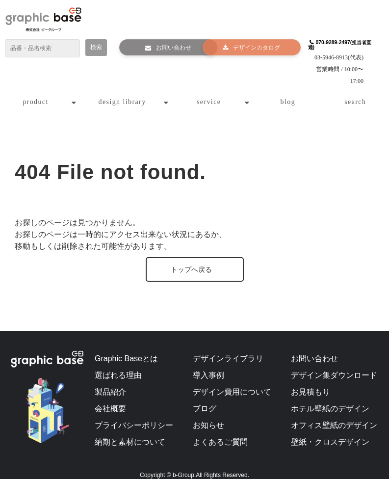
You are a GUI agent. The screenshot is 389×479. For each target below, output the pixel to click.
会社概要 (110, 398)
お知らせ (208, 414)
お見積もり (310, 381)
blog (288, 91)
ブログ (204, 398)
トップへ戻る (191, 258)
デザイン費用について (232, 381)
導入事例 (208, 364)
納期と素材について (130, 431)
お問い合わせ (168, 48)
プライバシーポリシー (134, 414)
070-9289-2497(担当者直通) (336, 45)
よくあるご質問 (220, 431)
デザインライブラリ (228, 348)
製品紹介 (110, 381)
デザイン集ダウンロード (334, 364)
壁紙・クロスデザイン (330, 431)
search (355, 91)
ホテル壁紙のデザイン (330, 398)
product (36, 91)
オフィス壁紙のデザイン (334, 414)
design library (122, 91)
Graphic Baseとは (126, 348)
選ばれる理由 (118, 364)
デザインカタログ (252, 48)
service (209, 91)
